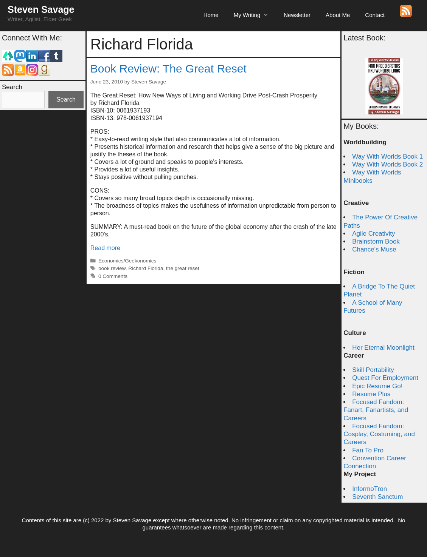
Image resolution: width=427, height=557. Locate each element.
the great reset (182, 268)
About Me (338, 15)
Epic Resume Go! (377, 386)
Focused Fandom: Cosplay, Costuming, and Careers (379, 434)
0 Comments (112, 276)
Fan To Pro (368, 450)
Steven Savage (41, 9)
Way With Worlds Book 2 (387, 164)
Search (12, 87)
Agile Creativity (373, 233)
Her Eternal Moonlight (383, 347)
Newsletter (297, 15)
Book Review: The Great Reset (168, 68)
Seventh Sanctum (377, 496)
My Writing (255, 15)
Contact (375, 15)
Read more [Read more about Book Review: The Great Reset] (105, 248)
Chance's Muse (374, 249)
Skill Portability (373, 369)
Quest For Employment (385, 377)
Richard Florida (145, 268)
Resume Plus (371, 394)
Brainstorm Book (376, 241)
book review (112, 268)
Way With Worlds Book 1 (387, 156)
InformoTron (369, 488)
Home (211, 15)
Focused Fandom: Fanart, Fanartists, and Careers (375, 410)
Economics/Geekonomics (127, 261)
